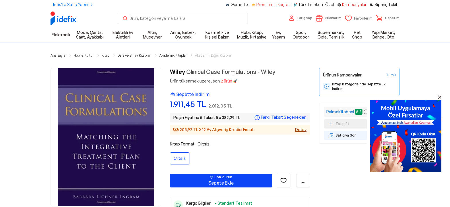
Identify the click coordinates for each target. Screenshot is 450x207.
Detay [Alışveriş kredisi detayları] (301, 129)
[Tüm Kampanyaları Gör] (391, 75)
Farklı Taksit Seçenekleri (284, 117)
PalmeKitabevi (340, 111)
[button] (387, 18)
